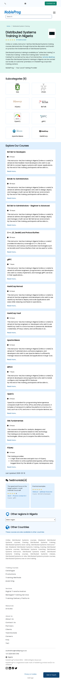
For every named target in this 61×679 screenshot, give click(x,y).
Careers (9, 636)
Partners (10, 626)
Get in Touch (51, 675)
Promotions (11, 574)
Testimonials (11, 633)
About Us (10, 619)
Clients (9, 629)
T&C (7, 643)
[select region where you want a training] (30, 520)
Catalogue (10, 571)
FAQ (7, 640)
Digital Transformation (16, 591)
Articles (9, 609)
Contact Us (50, 3)
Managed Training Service (17, 595)
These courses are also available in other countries (25, 532)
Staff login (30, 678)
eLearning (10, 581)
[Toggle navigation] (54, 12)
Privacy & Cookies (31, 674)
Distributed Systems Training (21, 26)
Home (8, 26)
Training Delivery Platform (17, 598)
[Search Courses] (29, 16)
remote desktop (48, 57)
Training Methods (13, 577)
